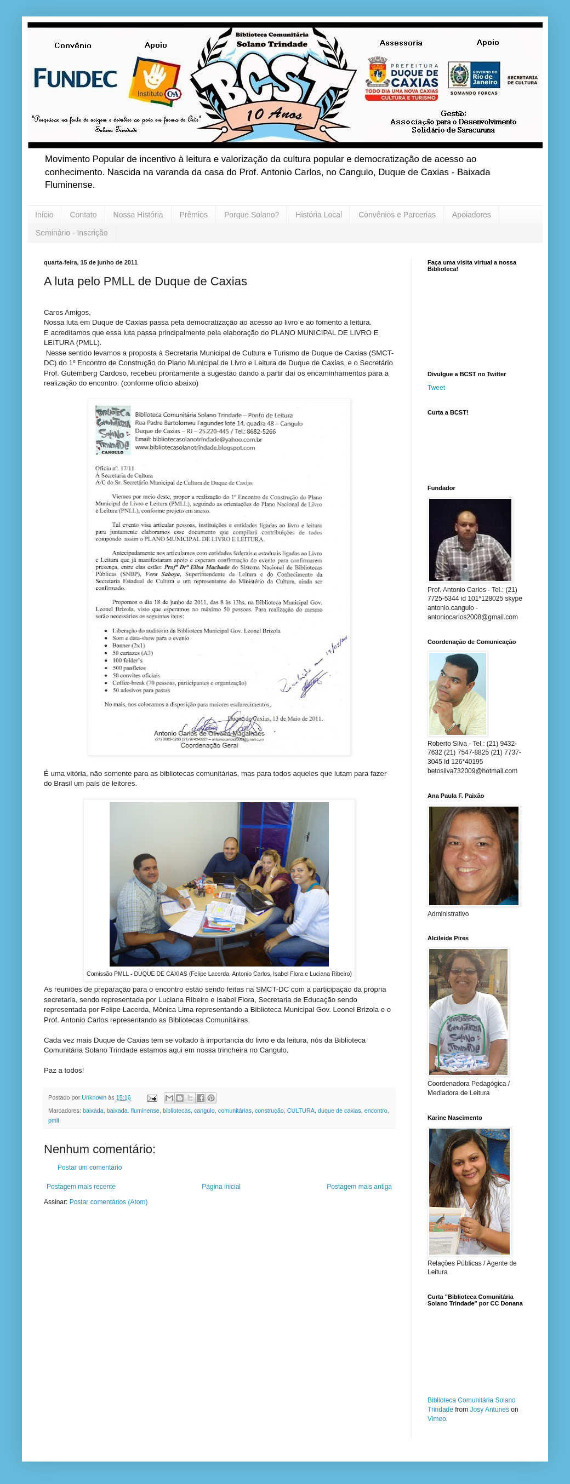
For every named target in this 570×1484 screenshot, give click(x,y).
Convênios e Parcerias (397, 214)
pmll (53, 1120)
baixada (93, 1110)
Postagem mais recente (81, 1186)
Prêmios (194, 214)
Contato (83, 214)
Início (44, 214)
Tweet (436, 388)
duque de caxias (339, 1110)
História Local (318, 214)
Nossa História (138, 214)
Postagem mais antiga (359, 1186)
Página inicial (221, 1186)
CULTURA (301, 1110)
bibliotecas (177, 1110)
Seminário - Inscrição (72, 232)
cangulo (204, 1110)
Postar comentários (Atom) (109, 1202)
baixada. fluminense (133, 1110)
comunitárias (235, 1110)
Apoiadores (471, 214)
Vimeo (437, 1419)
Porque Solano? (251, 214)
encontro (375, 1110)
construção (269, 1110)
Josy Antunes (489, 1409)
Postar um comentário (90, 1167)
